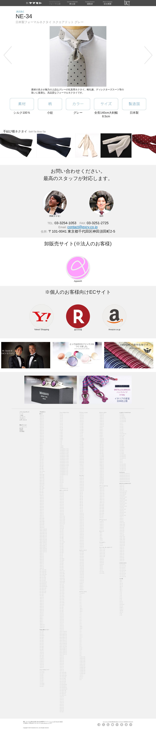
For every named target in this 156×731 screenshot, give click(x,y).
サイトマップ (106, 721)
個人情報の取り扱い (114, 721)
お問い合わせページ (45, 723)
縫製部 (61, 721)
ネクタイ (20, 11)
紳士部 (57, 721)
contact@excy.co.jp (82, 227)
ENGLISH (131, 721)
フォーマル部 (52, 721)
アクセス (121, 721)
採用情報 (126, 721)
